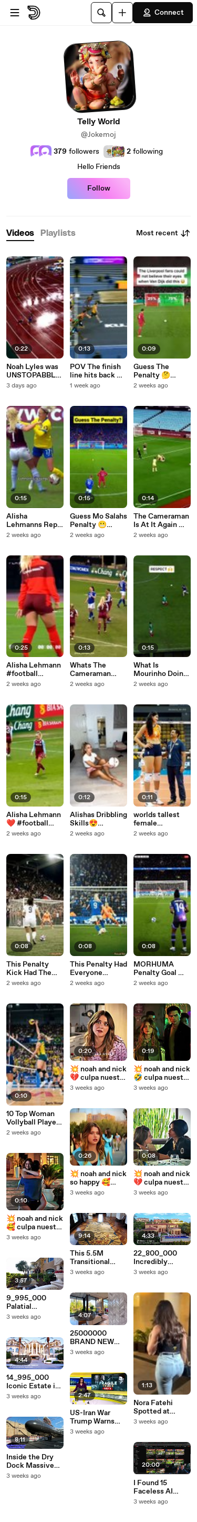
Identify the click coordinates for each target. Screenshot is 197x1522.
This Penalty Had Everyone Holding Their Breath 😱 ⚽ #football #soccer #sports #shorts (98, 968)
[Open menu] (14, 12)
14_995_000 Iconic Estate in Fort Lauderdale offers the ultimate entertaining (33, 1382)
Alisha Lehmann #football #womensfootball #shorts (34, 669)
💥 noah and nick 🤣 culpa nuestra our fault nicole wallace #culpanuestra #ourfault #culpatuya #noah (161, 1073)
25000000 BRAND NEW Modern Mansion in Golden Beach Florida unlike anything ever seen (98, 1337)
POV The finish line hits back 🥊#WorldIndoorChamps (98, 371)
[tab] (20, 233)
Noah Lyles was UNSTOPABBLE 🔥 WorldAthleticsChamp (35, 371)
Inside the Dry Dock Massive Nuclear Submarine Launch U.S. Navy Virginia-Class (30, 1461)
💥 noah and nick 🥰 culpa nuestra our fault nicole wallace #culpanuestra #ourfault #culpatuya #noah (34, 1223)
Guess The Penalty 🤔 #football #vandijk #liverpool (151, 371)
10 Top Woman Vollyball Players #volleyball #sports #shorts (34, 1118)
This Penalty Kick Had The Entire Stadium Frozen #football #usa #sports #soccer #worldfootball (34, 968)
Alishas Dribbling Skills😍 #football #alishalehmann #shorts (98, 819)
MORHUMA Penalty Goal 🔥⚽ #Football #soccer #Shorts (160, 968)
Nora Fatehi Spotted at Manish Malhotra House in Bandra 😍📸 (161, 1407)
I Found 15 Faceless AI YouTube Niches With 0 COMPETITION (160, 1487)
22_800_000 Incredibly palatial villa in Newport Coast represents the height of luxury (159, 1257)
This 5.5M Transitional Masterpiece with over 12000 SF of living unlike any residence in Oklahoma (97, 1257)
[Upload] (122, 12)
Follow (98, 188)
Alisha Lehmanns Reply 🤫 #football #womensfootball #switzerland (35, 520)
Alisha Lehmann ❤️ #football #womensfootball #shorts (34, 819)
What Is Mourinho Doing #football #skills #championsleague (161, 669)
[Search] (101, 12)
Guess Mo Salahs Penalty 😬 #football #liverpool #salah (98, 520)
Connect (163, 12)
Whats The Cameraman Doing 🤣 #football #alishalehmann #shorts (97, 669)
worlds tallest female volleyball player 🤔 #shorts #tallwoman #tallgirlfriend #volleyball (161, 819)
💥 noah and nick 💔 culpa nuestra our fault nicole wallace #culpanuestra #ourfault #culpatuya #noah (98, 1073)
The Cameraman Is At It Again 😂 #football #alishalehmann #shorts (161, 520)
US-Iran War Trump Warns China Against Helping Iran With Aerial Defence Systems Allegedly (93, 1417)
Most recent (163, 233)
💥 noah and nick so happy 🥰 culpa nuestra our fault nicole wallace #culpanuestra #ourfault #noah (98, 1178)
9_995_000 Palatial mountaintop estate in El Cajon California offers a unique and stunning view (33, 1302)
